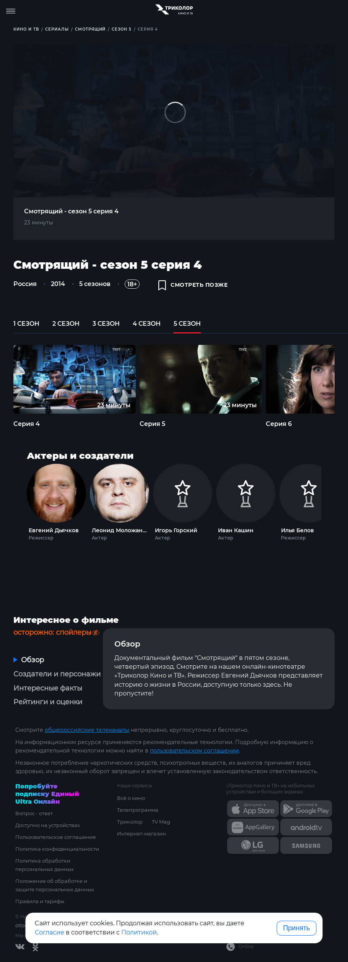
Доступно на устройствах (47, 825)
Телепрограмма (137, 810)
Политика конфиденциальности (57, 849)
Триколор (130, 822)
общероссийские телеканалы (87, 729)
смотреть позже (193, 285)
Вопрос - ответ (34, 813)
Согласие (49, 932)
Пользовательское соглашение (55, 837)
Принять (296, 928)
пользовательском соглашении (194, 750)
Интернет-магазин (141, 833)
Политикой (139, 932)
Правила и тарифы (39, 901)
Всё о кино (131, 798)
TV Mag (161, 822)
